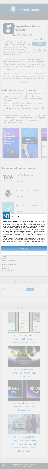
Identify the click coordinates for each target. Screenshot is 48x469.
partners (15, 221)
